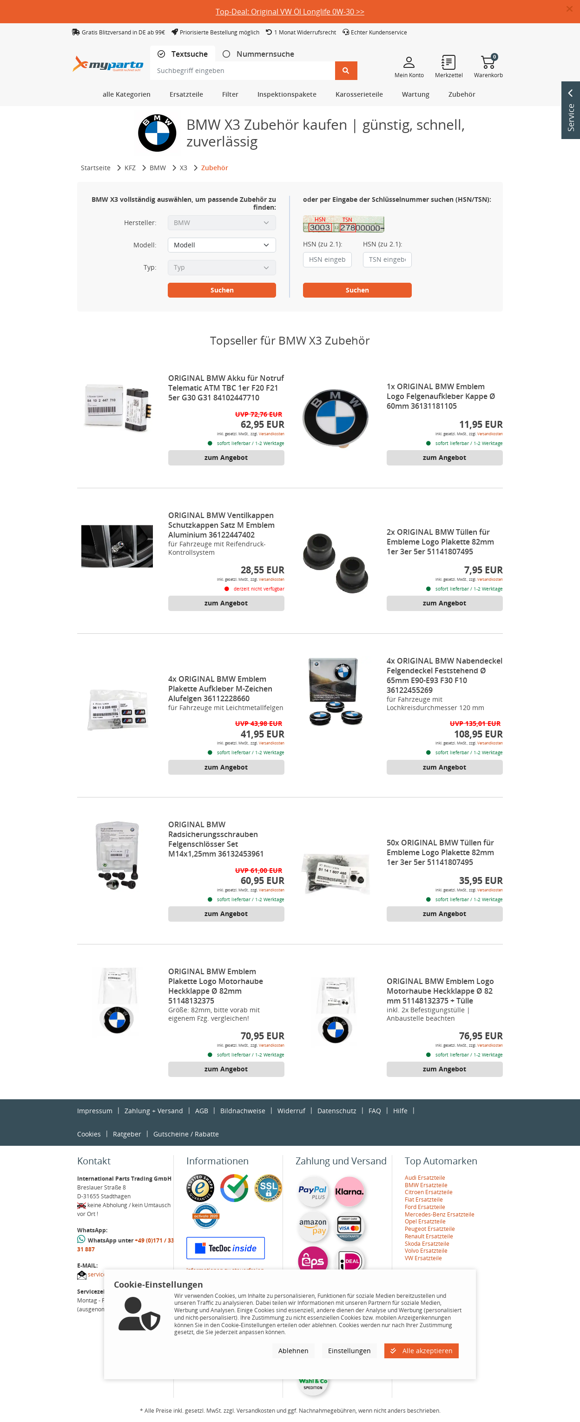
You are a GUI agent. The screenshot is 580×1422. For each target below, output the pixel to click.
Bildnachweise (242, 1110)
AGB (201, 1110)
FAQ (375, 1110)
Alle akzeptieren (421, 1350)
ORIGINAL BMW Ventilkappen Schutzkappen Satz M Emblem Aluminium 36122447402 (221, 525)
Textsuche (189, 54)
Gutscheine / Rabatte (186, 1134)
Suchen (222, 290)
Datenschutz (336, 1110)
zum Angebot (226, 457)
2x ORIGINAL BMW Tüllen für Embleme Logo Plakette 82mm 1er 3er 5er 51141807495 (440, 542)
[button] (573, 9)
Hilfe (400, 1110)
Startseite (96, 167)
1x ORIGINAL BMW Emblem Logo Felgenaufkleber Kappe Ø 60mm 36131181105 (441, 396)
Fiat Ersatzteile (424, 1199)
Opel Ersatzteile (425, 1221)
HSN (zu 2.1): (323, 244)
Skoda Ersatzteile (427, 1244)
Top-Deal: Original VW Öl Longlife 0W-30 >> (290, 12)
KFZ (130, 167)
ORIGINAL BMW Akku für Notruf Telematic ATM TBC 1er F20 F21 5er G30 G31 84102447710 (226, 388)
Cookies (89, 1134)
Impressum (94, 1110)
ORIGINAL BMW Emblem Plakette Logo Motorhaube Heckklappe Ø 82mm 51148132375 (215, 986)
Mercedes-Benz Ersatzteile (440, 1214)
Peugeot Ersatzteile (430, 1229)
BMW (158, 167)
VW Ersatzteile (423, 1258)
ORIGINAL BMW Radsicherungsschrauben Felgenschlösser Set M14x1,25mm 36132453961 (216, 839)
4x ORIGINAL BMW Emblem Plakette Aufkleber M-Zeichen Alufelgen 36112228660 (220, 689)
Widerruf (291, 1110)
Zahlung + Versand (154, 1110)
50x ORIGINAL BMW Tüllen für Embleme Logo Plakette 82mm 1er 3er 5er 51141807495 (440, 852)
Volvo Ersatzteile (426, 1251)
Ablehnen (293, 1350)
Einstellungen (349, 1350)
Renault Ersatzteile (429, 1236)
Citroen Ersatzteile (429, 1192)
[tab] (182, 54)
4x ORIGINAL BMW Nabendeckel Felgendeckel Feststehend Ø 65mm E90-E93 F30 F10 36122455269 (444, 675)
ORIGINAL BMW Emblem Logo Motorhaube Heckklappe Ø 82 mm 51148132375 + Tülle (440, 991)
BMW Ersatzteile (426, 1185)
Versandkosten (271, 433)
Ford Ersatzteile (425, 1207)
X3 (183, 167)
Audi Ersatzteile (425, 1178)
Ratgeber (127, 1134)
